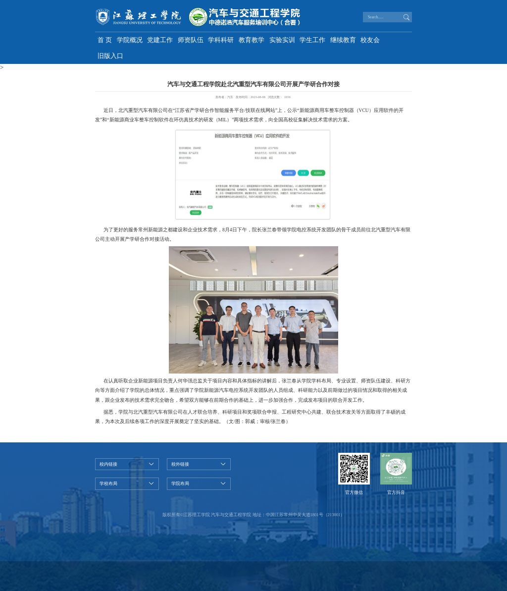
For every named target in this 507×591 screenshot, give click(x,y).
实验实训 (282, 40)
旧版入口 (110, 56)
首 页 (105, 40)
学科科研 (221, 40)
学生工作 (312, 40)
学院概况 (130, 40)
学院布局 (180, 483)
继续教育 (343, 40)
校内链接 (108, 464)
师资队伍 (190, 40)
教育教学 (251, 40)
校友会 (370, 40)
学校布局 (108, 483)
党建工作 (160, 40)
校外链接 (180, 464)
